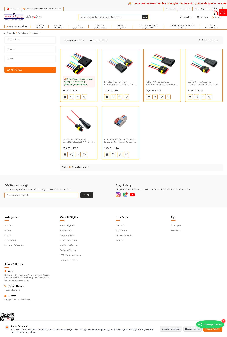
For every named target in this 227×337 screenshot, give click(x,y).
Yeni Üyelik (176, 226)
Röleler (7, 231)
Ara (145, 17)
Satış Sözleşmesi (68, 236)
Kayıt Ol (86, 195)
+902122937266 (12, 290)
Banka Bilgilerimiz (202, 9)
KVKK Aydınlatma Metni (71, 255)
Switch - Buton (39, 26)
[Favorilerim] (186, 17)
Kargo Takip (185, 9)
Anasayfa (9, 33)
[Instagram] (118, 195)
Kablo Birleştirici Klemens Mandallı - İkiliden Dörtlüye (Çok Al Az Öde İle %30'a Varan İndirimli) (120, 140)
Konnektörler (23, 33)
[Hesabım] (202, 17)
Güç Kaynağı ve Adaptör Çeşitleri (182, 26)
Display (7, 236)
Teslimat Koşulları (68, 251)
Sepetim (119, 241)
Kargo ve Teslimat (68, 260)
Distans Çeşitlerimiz (100, 26)
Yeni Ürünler (121, 231)
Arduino (8, 226)
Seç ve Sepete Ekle (98, 40)
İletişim (217, 9)
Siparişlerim (171, 9)
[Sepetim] (217, 17)
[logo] (23, 17)
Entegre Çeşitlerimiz (211, 26)
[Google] (126, 195)
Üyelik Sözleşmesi (68, 241)
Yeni (10, 59)
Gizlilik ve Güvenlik (68, 246)
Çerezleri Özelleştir (171, 329)
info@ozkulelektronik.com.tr (17, 300)
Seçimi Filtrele (30, 69)
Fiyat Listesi (222, 12)
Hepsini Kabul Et (212, 329)
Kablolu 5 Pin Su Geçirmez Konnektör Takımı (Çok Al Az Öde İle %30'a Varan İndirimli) (120, 83)
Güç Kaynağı (10, 241)
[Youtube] (134, 195)
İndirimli (11, 49)
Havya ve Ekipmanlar (14, 246)
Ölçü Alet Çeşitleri (122, 26)
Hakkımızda (65, 231)
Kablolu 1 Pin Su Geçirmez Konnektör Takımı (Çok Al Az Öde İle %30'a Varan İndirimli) (78, 140)
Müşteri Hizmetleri (124, 236)
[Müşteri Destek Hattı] (42, 9)
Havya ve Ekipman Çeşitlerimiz (149, 26)
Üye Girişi (175, 231)
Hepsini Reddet (192, 329)
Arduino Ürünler (58, 26)
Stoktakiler (13, 40)
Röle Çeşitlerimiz (79, 26)
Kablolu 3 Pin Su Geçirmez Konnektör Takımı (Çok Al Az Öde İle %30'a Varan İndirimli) (203, 83)
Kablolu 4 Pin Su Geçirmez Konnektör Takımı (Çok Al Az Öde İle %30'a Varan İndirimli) (161, 83)
